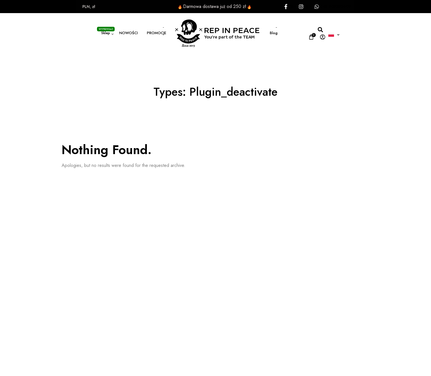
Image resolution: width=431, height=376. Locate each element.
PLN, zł (79, 6)
